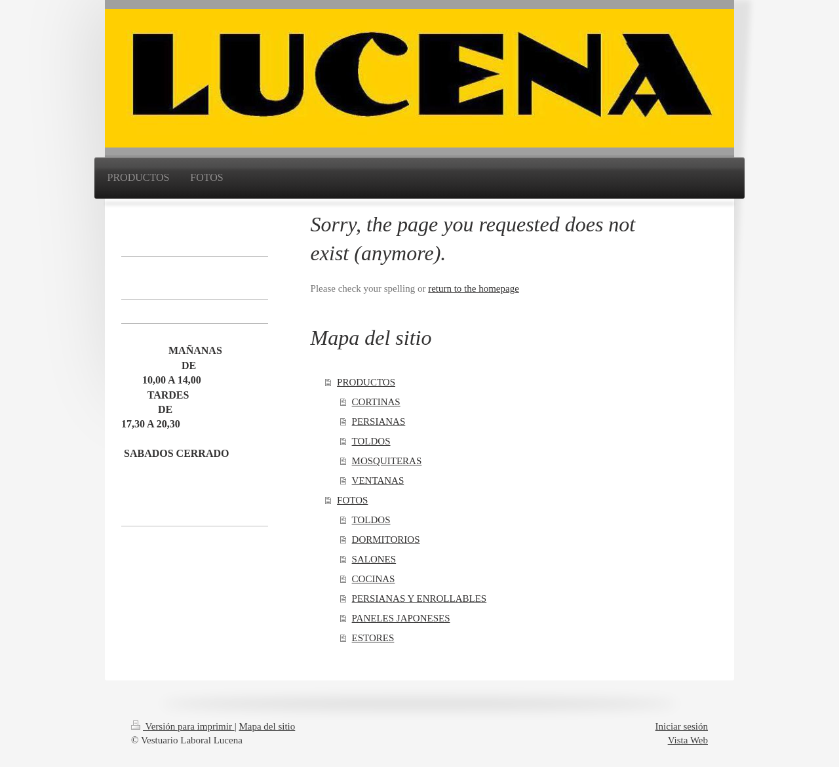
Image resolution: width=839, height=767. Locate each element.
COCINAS (373, 579)
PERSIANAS (379, 421)
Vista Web (688, 740)
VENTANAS (378, 480)
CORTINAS (376, 402)
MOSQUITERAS (387, 461)
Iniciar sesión (681, 726)
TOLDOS (371, 441)
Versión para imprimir (183, 726)
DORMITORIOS (386, 539)
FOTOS (352, 500)
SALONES (374, 559)
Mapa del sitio (267, 726)
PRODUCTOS (366, 382)
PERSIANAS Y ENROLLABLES (419, 598)
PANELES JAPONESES (401, 618)
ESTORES (373, 638)
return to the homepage (473, 288)
